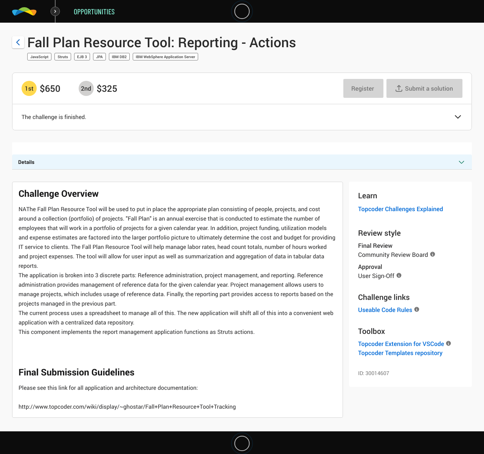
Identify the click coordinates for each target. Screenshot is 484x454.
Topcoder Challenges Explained (400, 209)
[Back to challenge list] (18, 42)
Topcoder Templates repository (400, 353)
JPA (99, 56)
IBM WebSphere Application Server (165, 56)
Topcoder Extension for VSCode (401, 344)
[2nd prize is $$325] (86, 88)
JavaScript (39, 56)
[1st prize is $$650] (29, 88)
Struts (62, 56)
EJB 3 (82, 56)
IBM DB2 (119, 56)
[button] (457, 117)
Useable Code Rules (385, 310)
